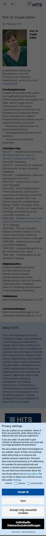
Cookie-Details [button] (15, 529)
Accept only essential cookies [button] (23, 508)
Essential (7, 480)
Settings (17, 477)
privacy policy (30, 470)
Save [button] (23, 497)
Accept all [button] (23, 489)
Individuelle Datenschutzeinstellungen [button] (23, 521)
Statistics (20, 480)
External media (35, 480)
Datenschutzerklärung (28, 529)
